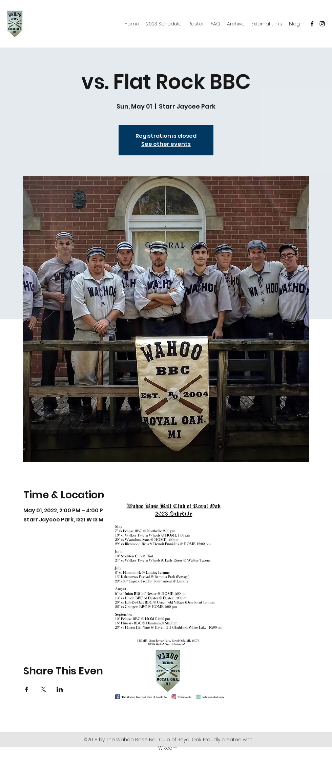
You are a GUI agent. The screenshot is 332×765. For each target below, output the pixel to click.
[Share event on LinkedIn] (60, 689)
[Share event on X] (43, 689)
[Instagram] (322, 23)
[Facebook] (312, 23)
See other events (166, 144)
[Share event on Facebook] (26, 689)
